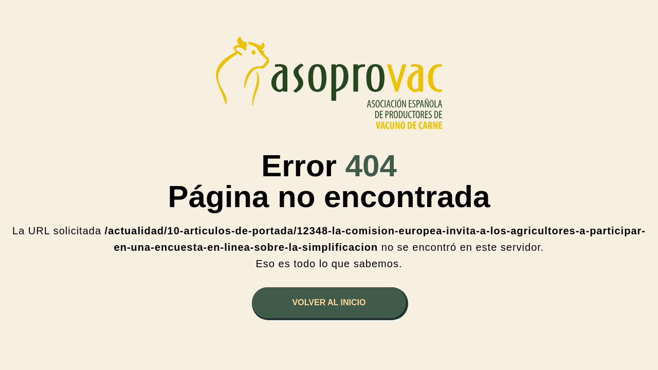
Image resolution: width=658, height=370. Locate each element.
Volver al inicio (329, 302)
